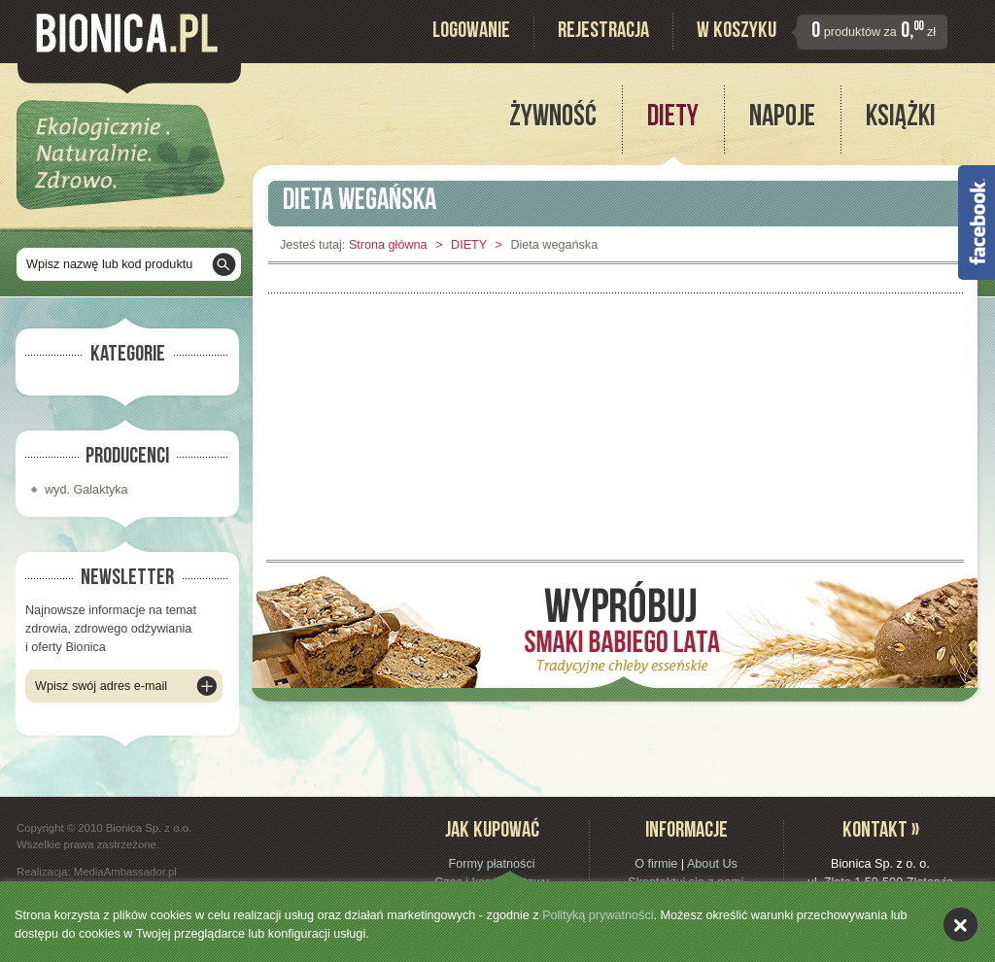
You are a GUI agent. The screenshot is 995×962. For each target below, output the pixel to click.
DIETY (469, 245)
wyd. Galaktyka (86, 490)
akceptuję (960, 925)
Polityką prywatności (597, 915)
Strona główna (388, 245)
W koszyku (736, 32)
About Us (712, 864)
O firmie (656, 864)
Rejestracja (603, 32)
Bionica (127, 33)
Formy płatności (491, 864)
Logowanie (471, 32)
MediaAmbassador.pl (125, 871)
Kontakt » (880, 832)
